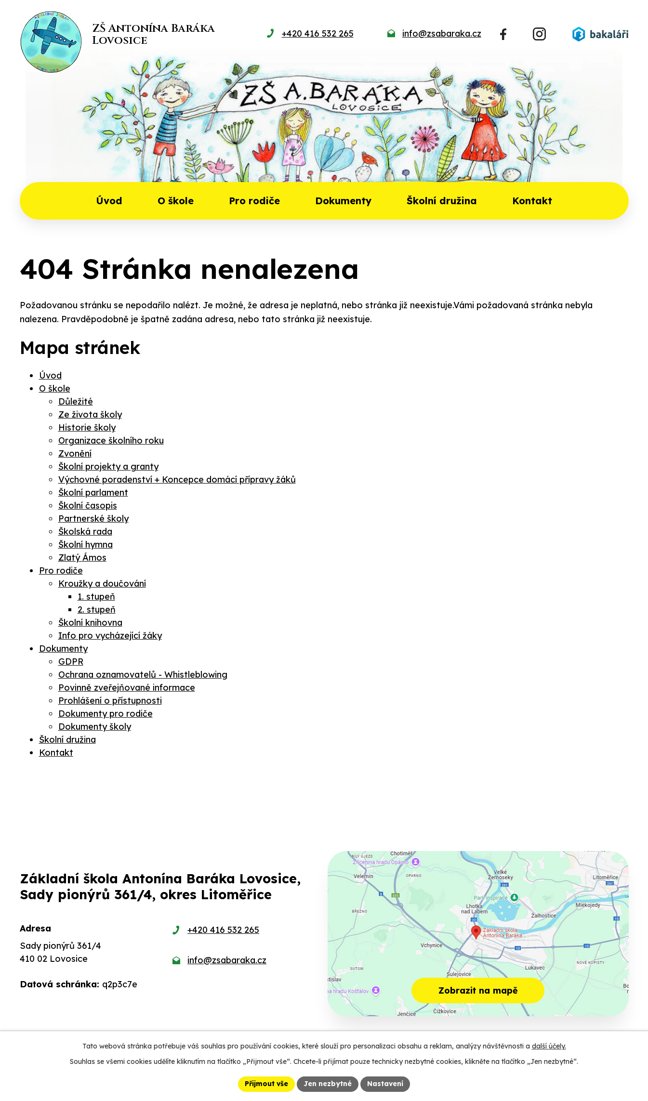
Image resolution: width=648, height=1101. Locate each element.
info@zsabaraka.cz (226, 960)
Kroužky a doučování (102, 583)
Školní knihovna (90, 622)
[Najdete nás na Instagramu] (539, 33)
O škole (176, 201)
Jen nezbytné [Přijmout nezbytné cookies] (328, 1083)
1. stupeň (96, 596)
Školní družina (442, 201)
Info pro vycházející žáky (110, 635)
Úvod (109, 201)
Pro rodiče (254, 201)
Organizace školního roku (111, 440)
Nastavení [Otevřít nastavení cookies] (385, 1083)
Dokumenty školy (94, 726)
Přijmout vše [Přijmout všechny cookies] (266, 1083)
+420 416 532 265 (223, 929)
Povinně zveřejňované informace (126, 687)
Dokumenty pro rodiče (105, 713)
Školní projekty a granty (108, 466)
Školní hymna (85, 544)
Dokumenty (343, 201)
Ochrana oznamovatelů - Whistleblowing (142, 674)
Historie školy (87, 427)
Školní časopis (87, 505)
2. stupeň (97, 609)
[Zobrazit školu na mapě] (478, 933)
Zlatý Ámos (82, 557)
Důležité (75, 401)
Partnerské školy (93, 518)
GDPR (70, 661)
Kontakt (532, 201)
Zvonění (75, 453)
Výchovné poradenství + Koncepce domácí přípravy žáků (177, 479)
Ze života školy (90, 414)
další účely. (549, 1046)
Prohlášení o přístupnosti (110, 700)
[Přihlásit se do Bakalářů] (600, 34)
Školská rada (85, 531)
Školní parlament (93, 492)
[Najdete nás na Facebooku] (503, 34)
